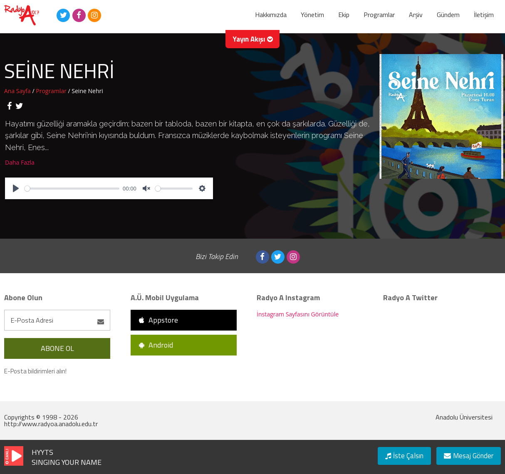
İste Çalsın (398, 454)
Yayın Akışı (253, 43)
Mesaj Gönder (466, 454)
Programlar (52, 91)
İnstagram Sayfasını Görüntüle (298, 314)
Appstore (158, 320)
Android (156, 345)
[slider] (72, 189)
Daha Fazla (20, 162)
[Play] (15, 188)
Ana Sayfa (18, 91)
